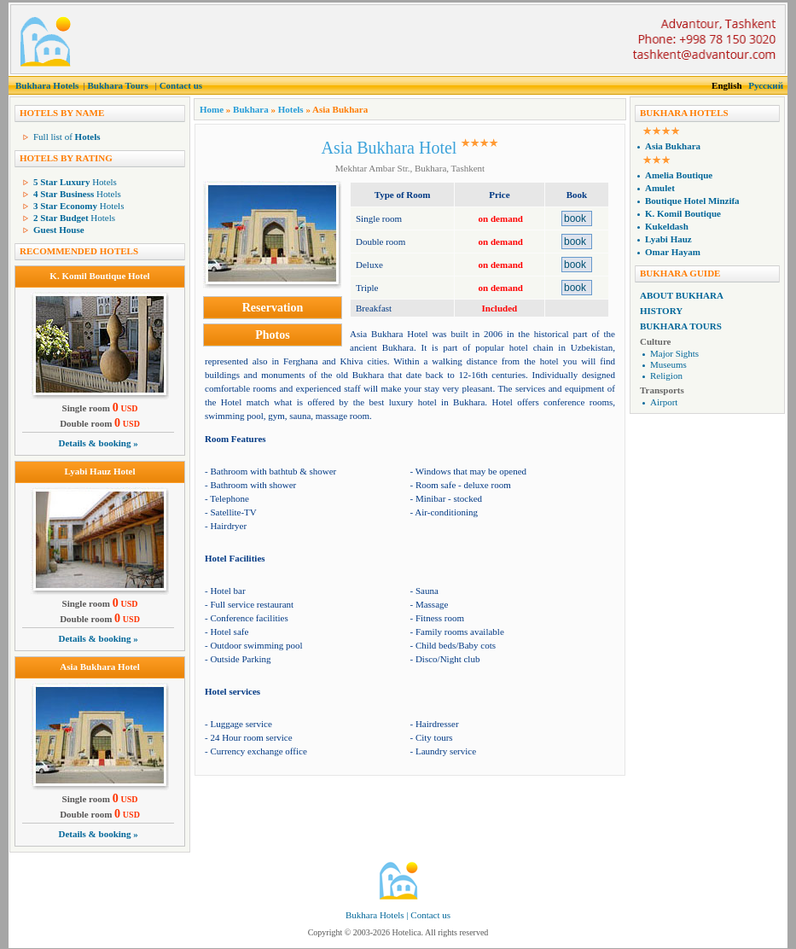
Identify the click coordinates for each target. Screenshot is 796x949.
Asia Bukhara (672, 146)
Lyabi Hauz (668, 239)
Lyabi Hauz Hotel (99, 471)
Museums (668, 364)
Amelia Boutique (678, 175)
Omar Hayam (672, 252)
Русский (765, 85)
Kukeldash (667, 226)
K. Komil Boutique (683, 213)
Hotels (75, 182)
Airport (663, 402)
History (661, 311)
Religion (666, 375)
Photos (272, 335)
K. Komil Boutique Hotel (99, 276)
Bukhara (251, 109)
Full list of (67, 136)
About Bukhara (681, 295)
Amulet (660, 188)
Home (212, 109)
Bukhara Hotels (46, 85)
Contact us (181, 85)
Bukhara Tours (117, 85)
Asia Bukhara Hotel (100, 666)
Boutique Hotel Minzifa (692, 200)
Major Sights (674, 353)
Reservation (273, 307)
